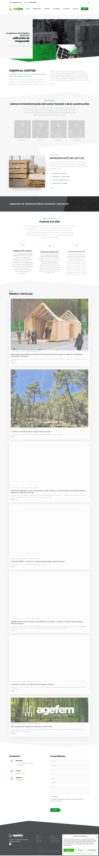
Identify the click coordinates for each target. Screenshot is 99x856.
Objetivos (38, 839)
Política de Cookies (54, 840)
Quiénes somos (39, 837)
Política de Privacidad (55, 839)
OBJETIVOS (47, 9)
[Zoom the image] (16, 834)
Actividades (38, 840)
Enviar (55, 810)
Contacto (52, 835)
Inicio (37, 835)
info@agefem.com (20, 773)
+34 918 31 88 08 (19, 780)
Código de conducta (55, 842)
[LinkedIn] (89, 2)
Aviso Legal (90, 853)
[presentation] (60, 806)
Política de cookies (72, 853)
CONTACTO (76, 9)
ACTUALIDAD (66, 9)
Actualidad (38, 842)
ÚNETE (85, 9)
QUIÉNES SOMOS (37, 9)
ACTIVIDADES (56, 9)
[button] (96, 836)
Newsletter (54, 797)
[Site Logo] (16, 9)
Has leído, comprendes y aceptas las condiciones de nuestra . (66, 800)
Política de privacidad (81, 853)
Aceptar (69, 850)
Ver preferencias (91, 850)
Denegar (80, 850)
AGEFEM (28, 9)
